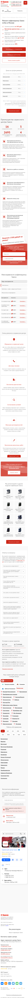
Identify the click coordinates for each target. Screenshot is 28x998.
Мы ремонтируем (6, 10)
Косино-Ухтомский (6, 757)
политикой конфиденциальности (16, 262)
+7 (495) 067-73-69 (16, 2)
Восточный (4, 744)
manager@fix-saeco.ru (7, 957)
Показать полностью (7, 669)
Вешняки (3, 741)
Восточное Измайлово (7, 747)
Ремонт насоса (6, 80)
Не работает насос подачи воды (5, 305)
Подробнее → (23, 301)
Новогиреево (4, 762)
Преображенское (5, 770)
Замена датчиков (6, 76)
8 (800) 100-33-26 (5, 950)
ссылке (7, 925)
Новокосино (4, 765)
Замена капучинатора (7, 92)
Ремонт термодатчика (7, 88)
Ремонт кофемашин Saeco (16, 932)
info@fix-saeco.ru (5, 954)
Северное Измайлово (6, 773)
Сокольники (4, 778)
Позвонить (20, 10)
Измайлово (4, 754)
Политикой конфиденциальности (17, 804)
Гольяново (3, 749)
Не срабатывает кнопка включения (5, 322)
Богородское (4, 739)
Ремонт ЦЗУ (5, 96)
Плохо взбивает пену (6, 317)
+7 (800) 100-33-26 (16, 5)
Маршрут (6, 860)
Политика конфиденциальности (14, 995)
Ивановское (4, 752)
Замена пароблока (6, 84)
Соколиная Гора (5, 775)
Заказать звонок (14, 472)
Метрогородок (5, 760)
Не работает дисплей (6, 313)
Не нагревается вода (5, 301)
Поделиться (2, 983)
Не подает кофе (4, 310)
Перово (3, 768)
